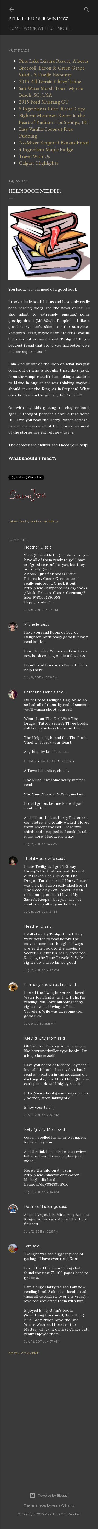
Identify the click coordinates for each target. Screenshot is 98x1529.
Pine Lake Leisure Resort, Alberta (53, 61)
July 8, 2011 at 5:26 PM (40, 677)
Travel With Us (34, 156)
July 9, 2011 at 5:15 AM (40, 1023)
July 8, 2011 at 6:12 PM (40, 912)
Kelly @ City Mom (40, 1038)
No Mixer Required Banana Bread (54, 142)
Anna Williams (63, 1505)
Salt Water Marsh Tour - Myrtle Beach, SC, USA (51, 91)
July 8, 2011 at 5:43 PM (41, 844)
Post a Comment (23, 1353)
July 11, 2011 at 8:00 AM (41, 1115)
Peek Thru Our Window (38, 19)
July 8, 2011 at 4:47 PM (41, 610)
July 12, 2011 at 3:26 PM (41, 1231)
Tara (27, 1246)
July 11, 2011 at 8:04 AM (41, 1192)
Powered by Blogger (49, 1495)
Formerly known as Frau (46, 984)
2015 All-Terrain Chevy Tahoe (50, 81)
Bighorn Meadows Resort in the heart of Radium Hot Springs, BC (53, 118)
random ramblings (44, 521)
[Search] (86, 8)
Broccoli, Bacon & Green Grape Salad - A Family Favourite (51, 71)
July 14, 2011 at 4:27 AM (41, 1341)
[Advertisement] (49, 1417)
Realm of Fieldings (41, 1206)
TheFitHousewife (39, 858)
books (23, 521)
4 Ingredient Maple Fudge (46, 149)
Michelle (31, 624)
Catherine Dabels (39, 692)
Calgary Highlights (38, 162)
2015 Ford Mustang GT (44, 101)
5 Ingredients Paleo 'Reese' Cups (52, 108)
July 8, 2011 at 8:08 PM (41, 970)
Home (14, 28)
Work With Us (39, 28)
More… (64, 28)
